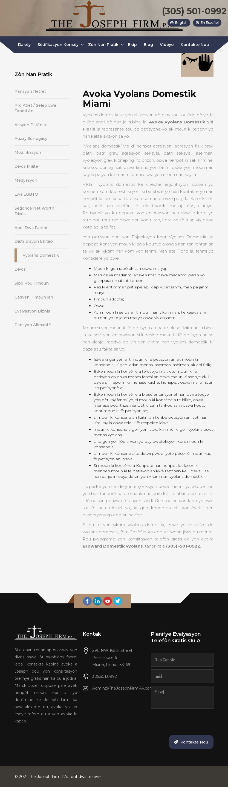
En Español (210, 23)
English (181, 23)
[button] (59, 45)
